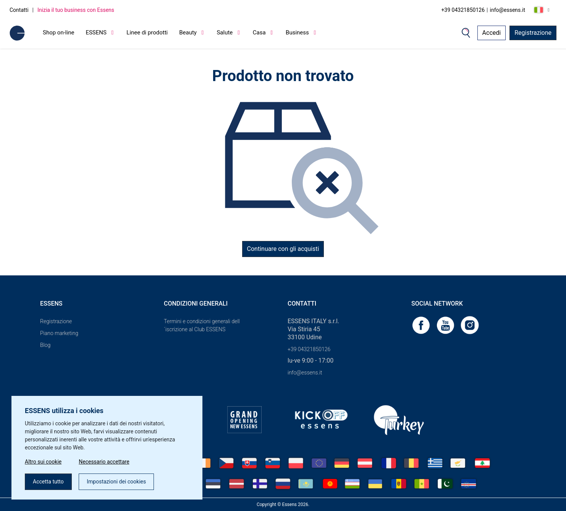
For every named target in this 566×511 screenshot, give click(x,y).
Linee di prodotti (147, 32)
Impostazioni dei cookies (116, 481)
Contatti (19, 10)
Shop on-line (58, 32)
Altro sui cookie (43, 462)
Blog (45, 345)
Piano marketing (59, 333)
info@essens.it (508, 10)
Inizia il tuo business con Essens (75, 10)
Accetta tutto (48, 481)
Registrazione (532, 32)
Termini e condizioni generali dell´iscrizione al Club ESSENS (202, 325)
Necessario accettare (104, 462)
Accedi (491, 32)
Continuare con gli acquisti (283, 248)
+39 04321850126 (463, 10)
